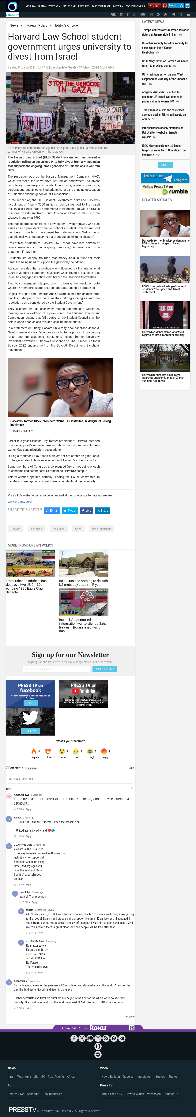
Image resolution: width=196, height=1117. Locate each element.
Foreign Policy (36, 25)
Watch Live (16, 1094)
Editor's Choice (66, 25)
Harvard (15, 528)
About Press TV (111, 1094)
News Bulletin (110, 1076)
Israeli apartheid (101, 528)
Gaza (78, 528)
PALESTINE (69, 6)
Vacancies (154, 1094)
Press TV (106, 1085)
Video (104, 1068)
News (14, 25)
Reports (128, 1076)
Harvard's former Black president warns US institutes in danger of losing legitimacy (60, 423)
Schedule (33, 1094)
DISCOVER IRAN (101, 6)
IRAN (42, 6)
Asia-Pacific (56, 1076)
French (173, 5)
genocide (36, 528)
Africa (71, 1076)
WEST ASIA (54, 6)
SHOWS (117, 6)
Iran (11, 1076)
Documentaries (52, 1094)
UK (43, 1076)
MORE (165, 165)
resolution (59, 528)
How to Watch (135, 1094)
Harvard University (21, 430)
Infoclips (159, 1076)
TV (9, 1085)
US (36, 1076)
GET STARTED (105, 669)
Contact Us (171, 1094)
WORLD (31, 6)
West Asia (24, 1076)
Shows (173, 1076)
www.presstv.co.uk (20, 501)
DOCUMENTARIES (135, 6)
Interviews (144, 1076)
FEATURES (84, 6)
